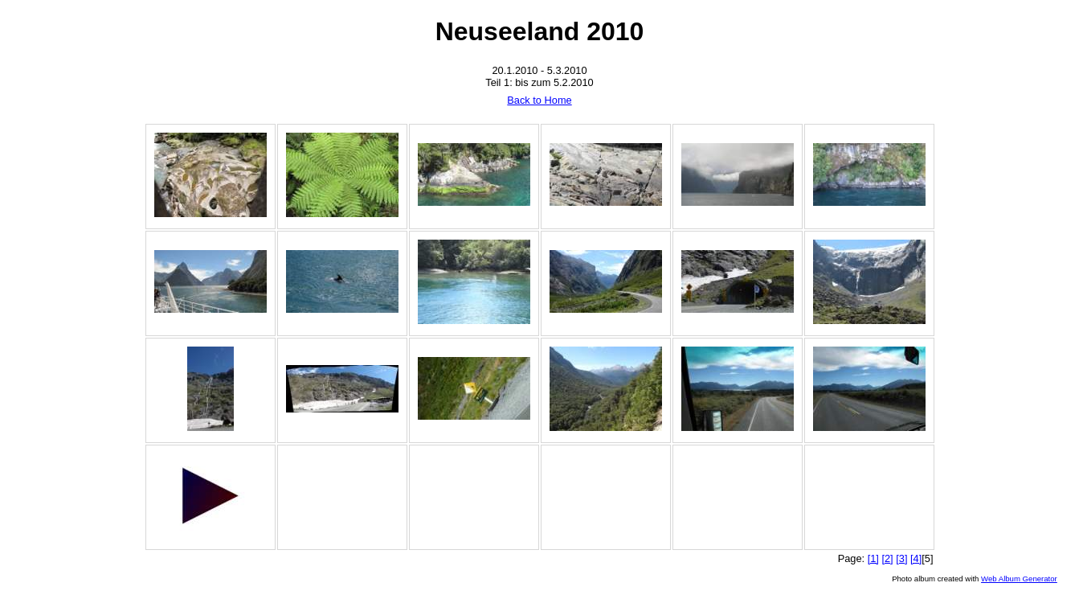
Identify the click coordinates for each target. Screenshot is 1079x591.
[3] (901, 558)
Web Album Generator (1019, 578)
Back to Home (539, 100)
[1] (873, 558)
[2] (887, 558)
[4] (916, 558)
